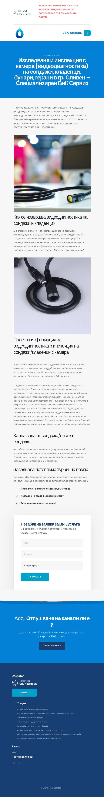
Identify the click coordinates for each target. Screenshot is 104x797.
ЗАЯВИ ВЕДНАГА (52, 645)
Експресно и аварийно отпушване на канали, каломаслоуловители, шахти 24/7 (51, 734)
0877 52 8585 (72, 33)
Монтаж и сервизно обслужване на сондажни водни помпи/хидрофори (48, 713)
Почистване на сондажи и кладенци (32, 717)
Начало (47, 55)
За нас (14, 752)
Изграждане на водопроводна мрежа (33, 721)
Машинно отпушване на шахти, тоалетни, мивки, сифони (41, 738)
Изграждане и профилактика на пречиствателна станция (41, 730)
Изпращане (35, 576)
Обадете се (24, 692)
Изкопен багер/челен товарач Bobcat (33, 726)
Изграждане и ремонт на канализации (33, 709)
